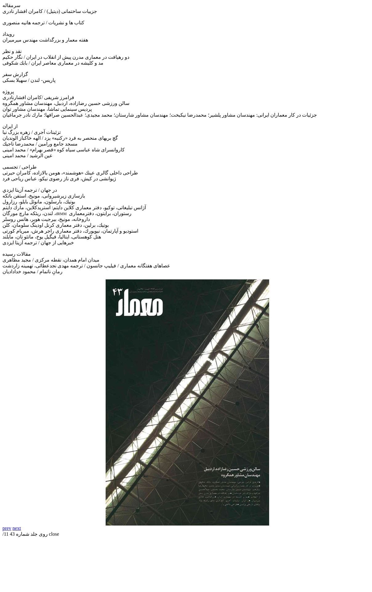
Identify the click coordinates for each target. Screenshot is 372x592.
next (16, 528)
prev (6, 528)
